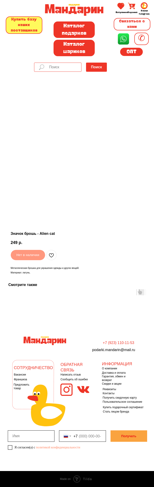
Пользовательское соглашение (122, 401)
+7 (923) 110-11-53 (118, 343)
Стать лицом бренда (116, 411)
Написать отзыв (71, 374)
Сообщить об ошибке (74, 379)
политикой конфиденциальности (58, 447)
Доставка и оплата (114, 372)
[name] (31, 436)
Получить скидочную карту (120, 397)
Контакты (109, 393)
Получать (128, 436)
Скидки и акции (112, 383)
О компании (109, 368)
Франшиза (20, 379)
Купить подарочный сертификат (123, 407)
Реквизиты (109, 389)
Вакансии (20, 374)
